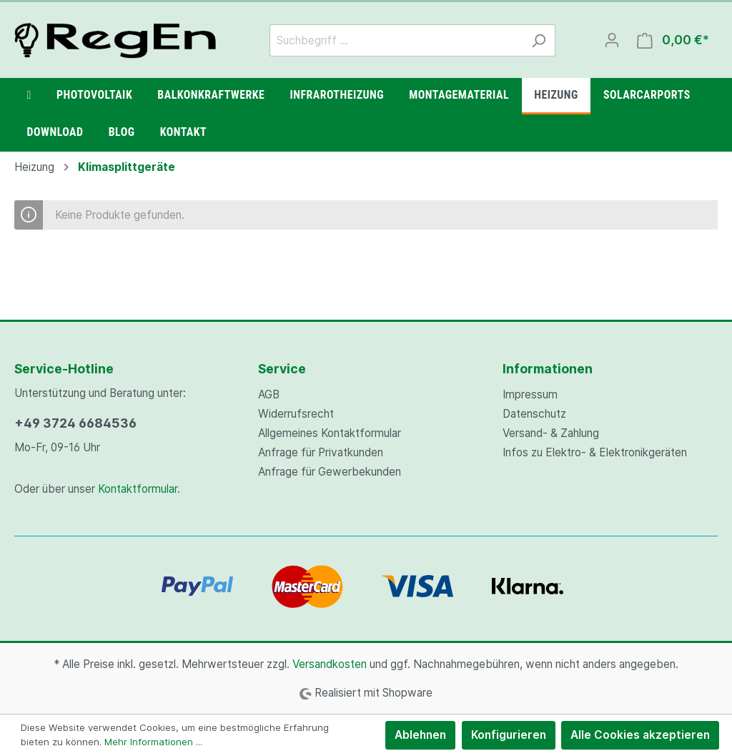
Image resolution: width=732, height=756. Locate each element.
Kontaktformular (137, 489)
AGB (269, 394)
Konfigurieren (508, 735)
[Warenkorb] (673, 40)
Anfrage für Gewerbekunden (329, 471)
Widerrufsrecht (296, 414)
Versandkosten (329, 664)
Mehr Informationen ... (153, 741)
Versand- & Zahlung (551, 433)
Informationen (548, 368)
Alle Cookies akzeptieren (640, 735)
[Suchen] (538, 40)
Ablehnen (420, 735)
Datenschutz (534, 414)
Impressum (530, 394)
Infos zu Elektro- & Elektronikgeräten (595, 452)
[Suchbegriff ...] (396, 40)
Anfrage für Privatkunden (320, 452)
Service (282, 368)
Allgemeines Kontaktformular (329, 433)
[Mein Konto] (611, 40)
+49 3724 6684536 (75, 423)
